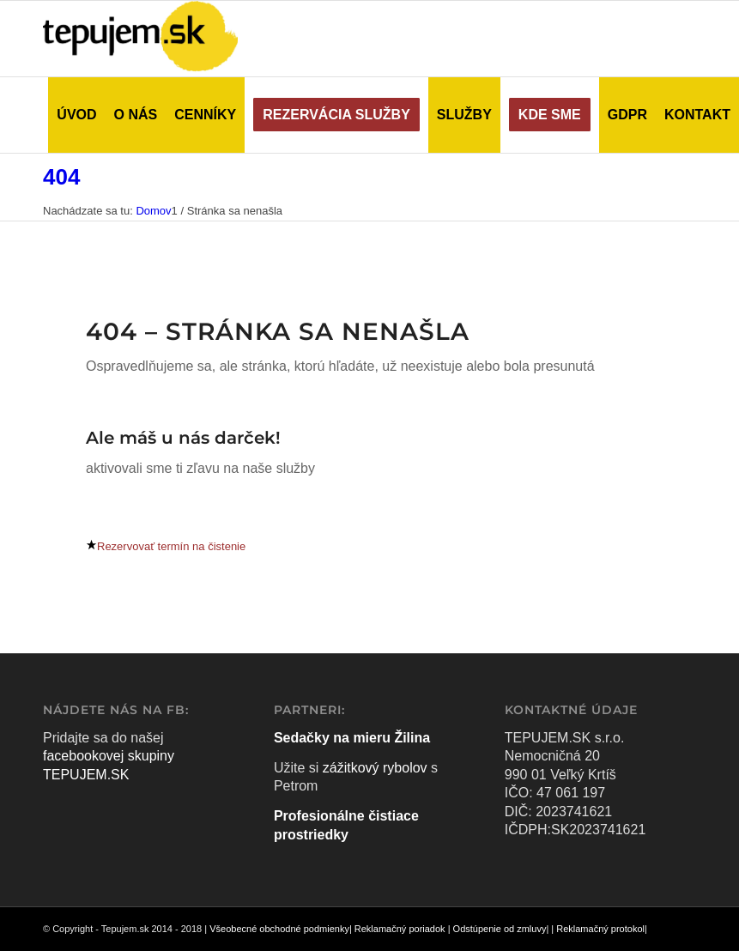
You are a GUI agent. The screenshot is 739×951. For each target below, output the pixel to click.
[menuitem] (76, 115)
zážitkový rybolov (375, 767)
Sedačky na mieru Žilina (352, 737)
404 (61, 177)
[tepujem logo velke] (140, 38)
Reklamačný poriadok (399, 929)
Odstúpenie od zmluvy (500, 929)
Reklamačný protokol (600, 929)
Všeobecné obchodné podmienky (279, 929)
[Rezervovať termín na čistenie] (165, 546)
